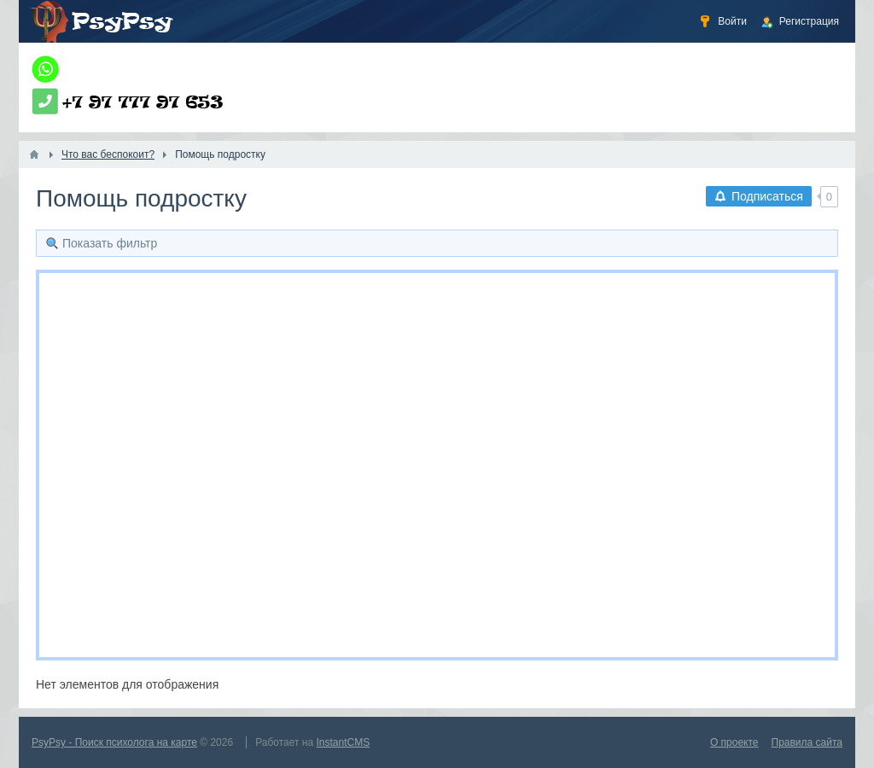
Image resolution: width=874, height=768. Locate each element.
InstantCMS (343, 742)
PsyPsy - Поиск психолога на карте (114, 742)
